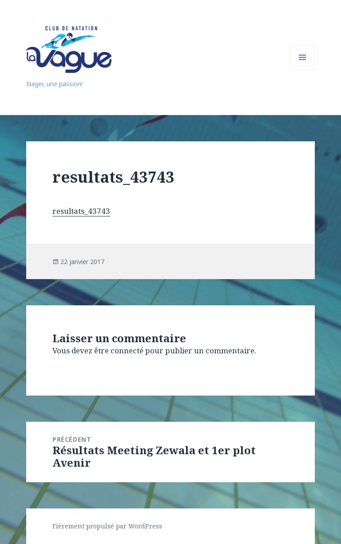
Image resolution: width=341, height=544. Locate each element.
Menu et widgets (302, 69)
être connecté (118, 350)
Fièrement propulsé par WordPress (107, 526)
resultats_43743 (81, 211)
